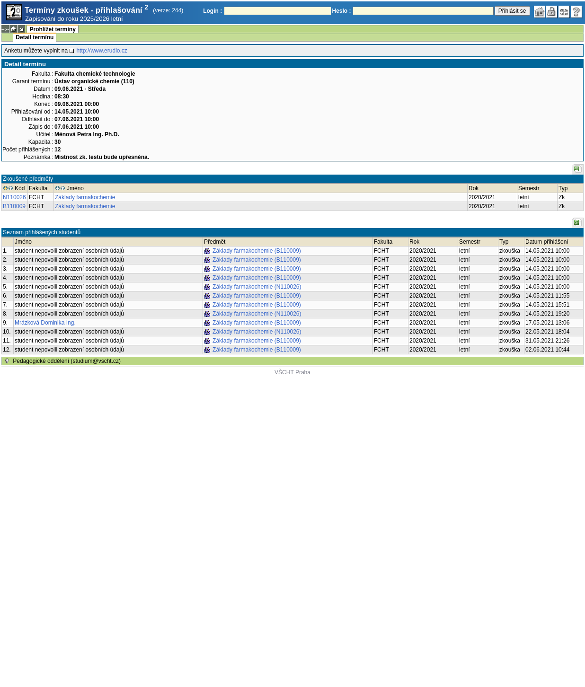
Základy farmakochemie (85, 197)
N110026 (14, 197)
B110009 (14, 206)
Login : (212, 11)
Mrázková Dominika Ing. (45, 322)
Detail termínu (34, 37)
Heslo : (341, 11)
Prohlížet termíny (52, 29)
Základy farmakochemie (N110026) (257, 286)
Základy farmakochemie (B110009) (257, 250)
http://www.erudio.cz (101, 50)
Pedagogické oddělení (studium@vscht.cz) (67, 361)
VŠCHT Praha (292, 372)
